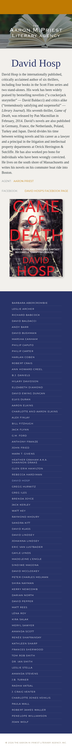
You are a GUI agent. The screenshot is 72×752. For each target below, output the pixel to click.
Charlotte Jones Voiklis (31, 697)
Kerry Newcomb (25, 589)
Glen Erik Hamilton (27, 468)
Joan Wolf (20, 721)
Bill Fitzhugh (22, 423)
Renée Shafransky (26, 637)
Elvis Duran (21, 399)
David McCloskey (25, 571)
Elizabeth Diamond (27, 387)
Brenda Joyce (23, 498)
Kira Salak (20, 619)
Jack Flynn (20, 429)
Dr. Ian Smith (22, 661)
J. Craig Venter (23, 691)
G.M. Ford (19, 435)
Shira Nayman (23, 583)
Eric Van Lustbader (27, 547)
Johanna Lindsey (25, 540)
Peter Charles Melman (30, 577)
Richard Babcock (26, 315)
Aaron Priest (24, 181)
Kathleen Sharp (24, 643)
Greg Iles (19, 492)
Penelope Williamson (29, 715)
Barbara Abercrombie (30, 302)
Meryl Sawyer (23, 625)
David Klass (21, 528)
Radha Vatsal (22, 685)
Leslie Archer (23, 308)
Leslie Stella (22, 667)
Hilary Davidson (25, 381)
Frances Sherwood (27, 649)
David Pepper (22, 601)
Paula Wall (20, 703)
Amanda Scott (23, 631)
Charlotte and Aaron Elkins (35, 411)
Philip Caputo (23, 345)
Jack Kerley (21, 504)
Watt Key (19, 510)
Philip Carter (22, 351)
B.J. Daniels (21, 375)
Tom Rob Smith (23, 655)
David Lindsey (23, 534)
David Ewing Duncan (28, 393)
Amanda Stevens (25, 673)
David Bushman (24, 333)
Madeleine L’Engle (27, 559)
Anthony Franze (25, 441)
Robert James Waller (29, 709)
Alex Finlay (21, 417)
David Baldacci (24, 321)
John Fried (20, 447)
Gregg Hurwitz (24, 486)
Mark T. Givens (23, 453)
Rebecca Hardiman (27, 474)
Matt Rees (19, 607)
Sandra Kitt (21, 522)
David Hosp (21, 480)
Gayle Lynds (21, 553)
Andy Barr (20, 327)
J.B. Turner (20, 679)
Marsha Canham (25, 339)
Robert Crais (22, 363)
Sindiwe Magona (25, 565)
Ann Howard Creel (27, 369)
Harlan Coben (23, 357)
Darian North (23, 595)
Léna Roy (19, 613)
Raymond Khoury (25, 516)
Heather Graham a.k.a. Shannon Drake (30, 461)
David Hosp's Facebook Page (46, 191)
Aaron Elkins (22, 405)
